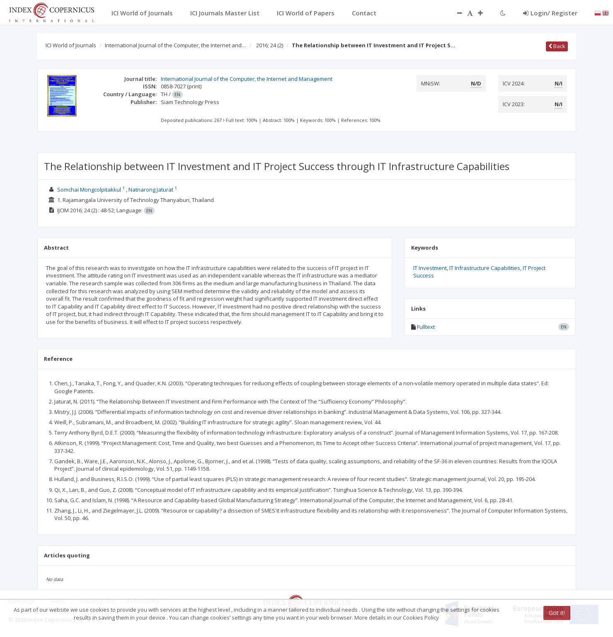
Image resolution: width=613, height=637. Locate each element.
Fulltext (426, 327)
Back (556, 46)
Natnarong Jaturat (150, 189)
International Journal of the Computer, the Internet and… (175, 45)
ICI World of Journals (71, 45)
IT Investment (430, 268)
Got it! (557, 613)
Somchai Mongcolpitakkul (89, 189)
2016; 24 (269, 45)
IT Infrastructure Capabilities (484, 268)
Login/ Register (550, 13)
